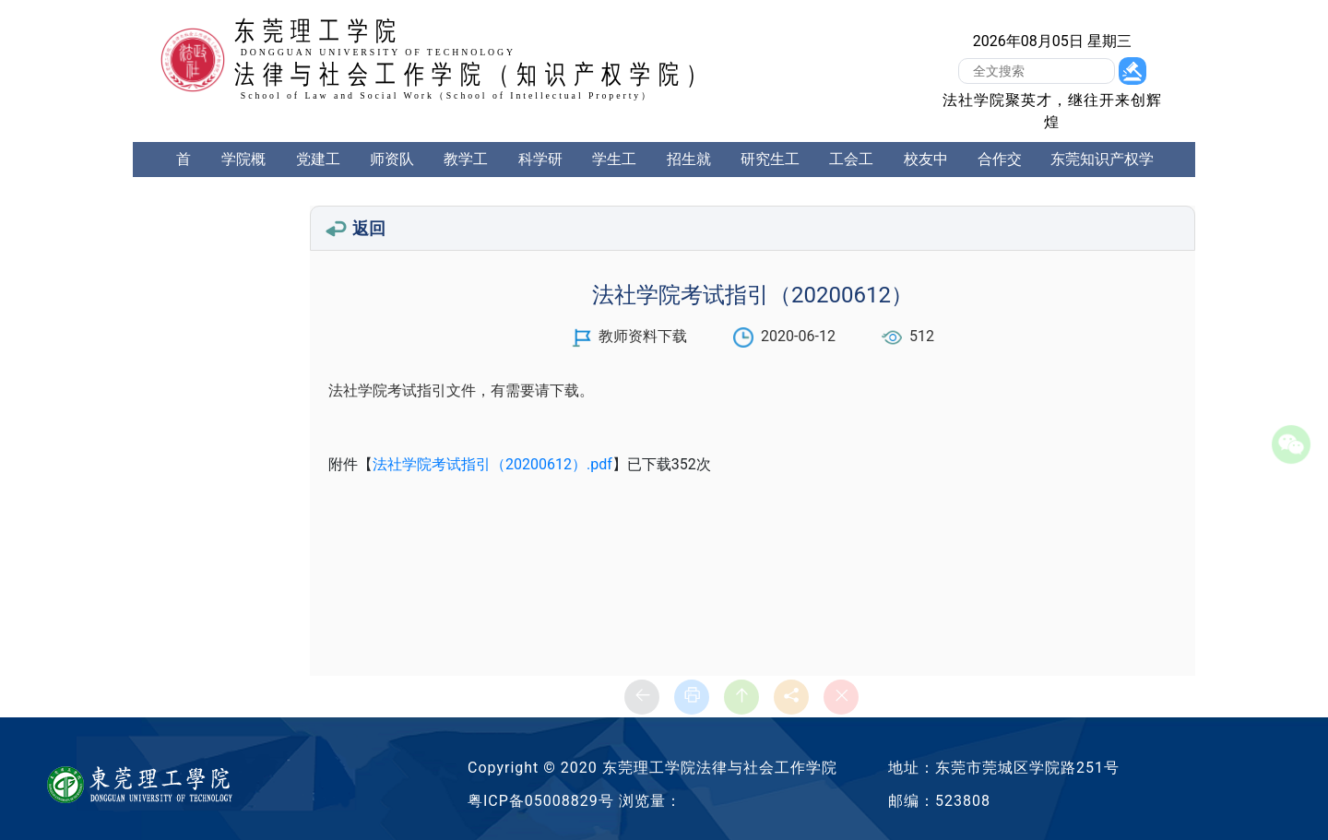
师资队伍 (392, 176)
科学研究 (540, 176)
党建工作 (318, 176)
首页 (183, 176)
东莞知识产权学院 (1102, 176)
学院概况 (243, 176)
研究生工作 (770, 176)
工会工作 (851, 176)
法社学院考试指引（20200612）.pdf (492, 464)
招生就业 (689, 176)
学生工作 (614, 176)
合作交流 (1000, 176)
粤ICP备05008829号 (541, 801)
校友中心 (926, 176)
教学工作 (466, 176)
